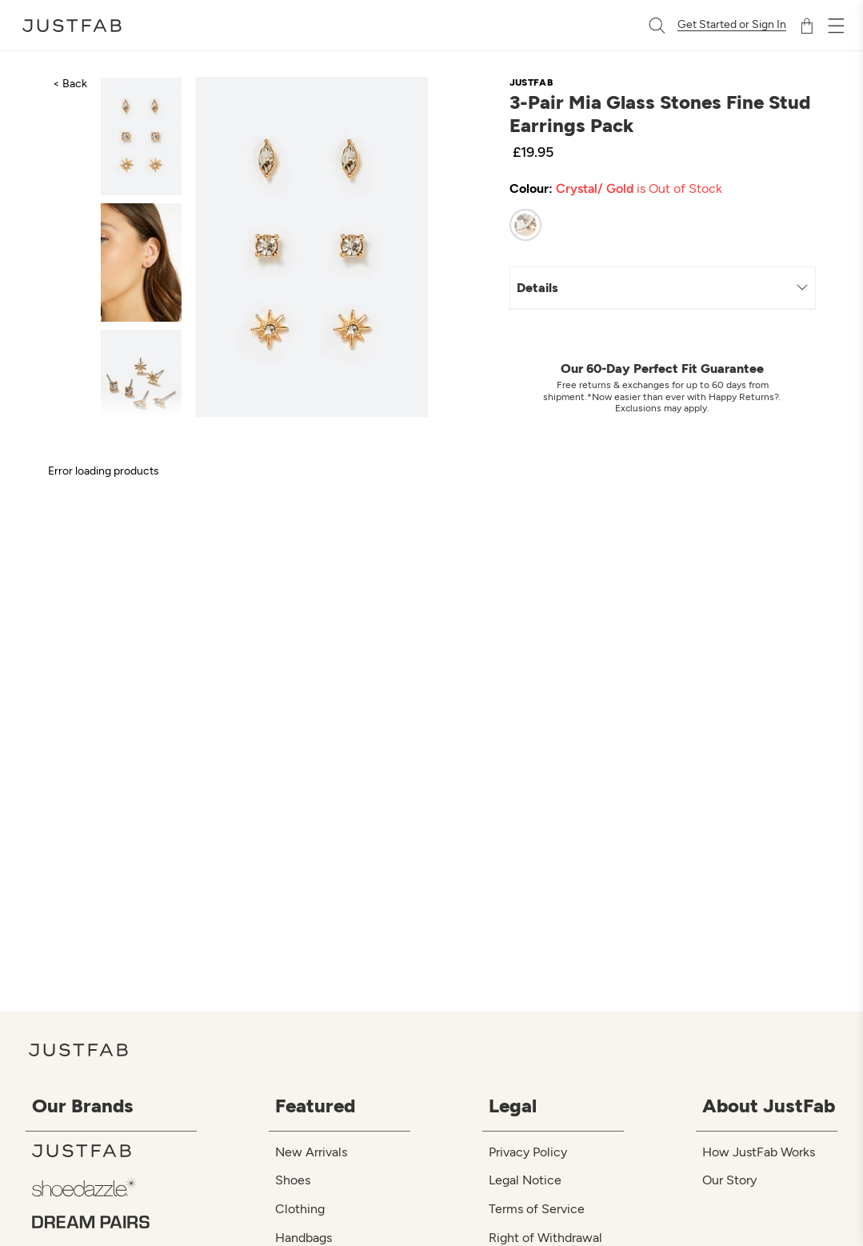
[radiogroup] (647, 225)
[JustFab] (114, 1150)
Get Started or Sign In (731, 24)
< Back (70, 83)
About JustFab (768, 1105)
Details (663, 287)
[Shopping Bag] (807, 26)
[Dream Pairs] (114, 1222)
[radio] (525, 225)
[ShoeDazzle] (114, 1186)
